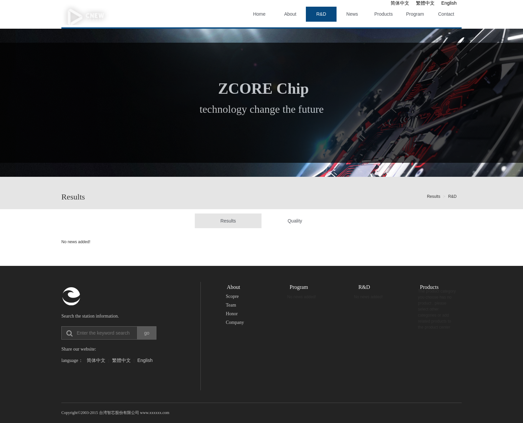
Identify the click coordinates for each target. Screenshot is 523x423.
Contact (446, 14)
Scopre (232, 296)
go (146, 333)
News (352, 14)
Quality (295, 221)
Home (259, 14)
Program (415, 14)
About (290, 14)
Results (433, 196)
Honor (232, 313)
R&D (321, 14)
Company (235, 322)
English (449, 3)
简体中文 (400, 3)
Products (383, 14)
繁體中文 (425, 3)
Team (231, 305)
